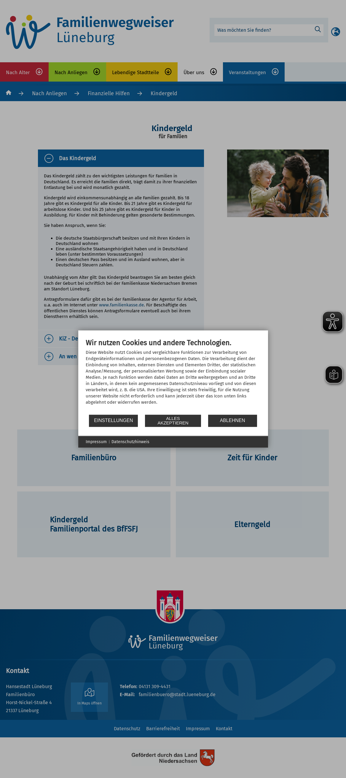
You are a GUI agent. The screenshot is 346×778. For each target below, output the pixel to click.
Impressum (96, 441)
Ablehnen (232, 420)
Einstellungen (113, 420)
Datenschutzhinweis (130, 441)
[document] (173, 376)
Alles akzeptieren (172, 420)
